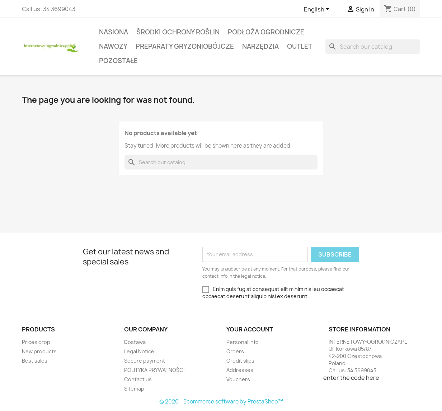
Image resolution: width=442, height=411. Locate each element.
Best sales (34, 360)
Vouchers (238, 379)
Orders (235, 351)
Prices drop (36, 342)
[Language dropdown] (318, 9)
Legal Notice (139, 351)
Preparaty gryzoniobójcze (185, 46)
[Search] (372, 46)
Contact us (138, 379)
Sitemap (134, 388)
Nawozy (113, 46)
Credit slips (240, 360)
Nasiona (113, 32)
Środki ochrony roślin (178, 32)
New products (39, 351)
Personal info (242, 342)
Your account (249, 329)
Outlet (299, 46)
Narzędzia (260, 46)
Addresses (239, 370)
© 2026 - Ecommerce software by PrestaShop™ (221, 401)
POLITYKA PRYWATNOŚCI (154, 370)
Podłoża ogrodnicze (266, 32)
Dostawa (135, 342)
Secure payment (144, 360)
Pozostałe (118, 60)
